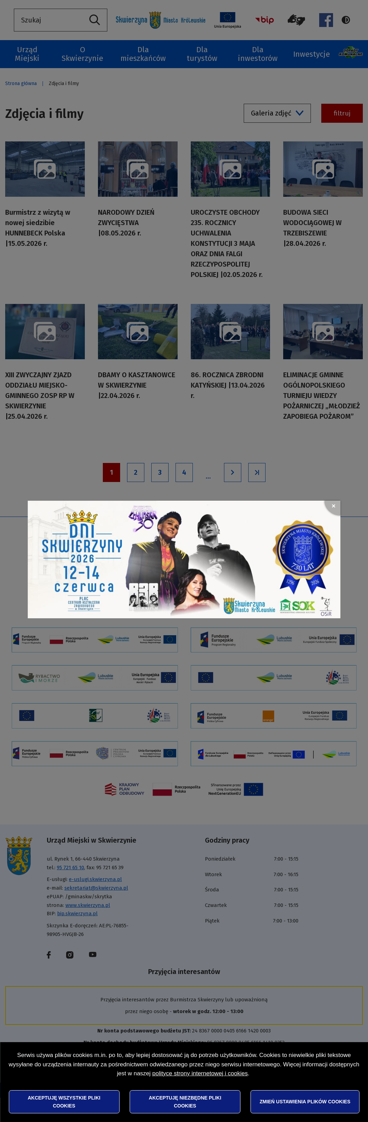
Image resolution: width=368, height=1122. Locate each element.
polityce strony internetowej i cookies (200, 1073)
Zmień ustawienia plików (305, 1101)
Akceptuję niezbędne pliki (185, 1101)
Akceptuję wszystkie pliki (64, 1101)
